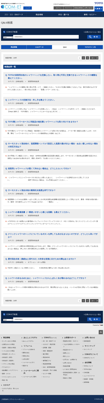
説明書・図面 (47, 347)
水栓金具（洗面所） (8, 360)
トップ (28, 8)
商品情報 (39, 14)
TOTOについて (88, 366)
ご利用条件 (4, 399)
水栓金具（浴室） (7, 357)
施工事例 (45, 354)
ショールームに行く (28, 362)
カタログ (6, 385)
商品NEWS (46, 357)
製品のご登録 (67, 378)
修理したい (66, 353)
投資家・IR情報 (88, 379)
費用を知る (25, 352)
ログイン (58, 8)
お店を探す (25, 359)
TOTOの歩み (88, 369)
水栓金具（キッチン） (9, 354)
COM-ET (50, 337)
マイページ (68, 8)
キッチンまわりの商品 (9, 341)
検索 (98, 8)
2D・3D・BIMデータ (14, 14)
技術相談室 (87, 341)
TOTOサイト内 (90, 47)
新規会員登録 (78, 8)
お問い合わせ (88, 8)
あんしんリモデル (30, 337)
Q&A (65, 47)
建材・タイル (6, 373)
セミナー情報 (47, 373)
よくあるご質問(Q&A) (70, 369)
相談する (25, 365)
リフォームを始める (28, 349)
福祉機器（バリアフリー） (10, 370)
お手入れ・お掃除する (70, 359)
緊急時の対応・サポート (70, 341)
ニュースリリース (89, 376)
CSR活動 (86, 372)
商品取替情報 (47, 364)
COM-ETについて (91, 354)
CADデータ (39, 47)
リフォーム (28, 346)
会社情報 (88, 362)
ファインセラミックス (9, 377)
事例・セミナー (90, 14)
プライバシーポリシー (17, 399)
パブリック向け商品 (8, 364)
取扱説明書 (66, 366)
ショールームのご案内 (29, 376)
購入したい (66, 356)
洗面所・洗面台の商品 (9, 347)
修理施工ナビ (47, 360)
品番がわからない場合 (93, 32)
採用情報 (86, 382)
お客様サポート (70, 337)
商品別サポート (68, 350)
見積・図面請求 (48, 351)
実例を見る (25, 356)
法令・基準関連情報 (49, 367)
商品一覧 (5, 380)
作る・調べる (64, 14)
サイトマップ (90, 346)
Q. (6, 75)
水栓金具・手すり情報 (50, 370)
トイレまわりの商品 (8, 351)
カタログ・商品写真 (49, 344)
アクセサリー (6, 367)
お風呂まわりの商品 (8, 344)
